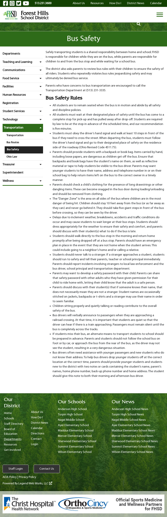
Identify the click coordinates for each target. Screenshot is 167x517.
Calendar (156, 3)
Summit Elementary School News (133, 446)
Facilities (23, 86)
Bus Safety (13, 149)
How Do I (115, 3)
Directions (37, 433)
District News (135, 3)
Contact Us (46, 469)
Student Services (23, 111)
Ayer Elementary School (73, 425)
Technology (23, 119)
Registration (10, 103)
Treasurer (23, 164)
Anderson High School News (130, 409)
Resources (97, 3)
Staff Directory (13, 424)
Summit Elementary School (75, 446)
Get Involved (12, 450)
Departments (11, 53)
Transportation (23, 127)
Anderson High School (72, 409)
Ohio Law (11, 157)
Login (34, 444)
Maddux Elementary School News (133, 430)
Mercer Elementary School (75, 436)
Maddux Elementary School (76, 430)
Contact (36, 439)
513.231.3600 (43, 3)
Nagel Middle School (71, 420)
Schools (9, 418)
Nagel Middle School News (129, 420)
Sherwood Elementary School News (135, 441)
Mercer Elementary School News (132, 436)
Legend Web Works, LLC (35, 483)
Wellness (23, 181)
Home (8, 413)
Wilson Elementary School (75, 452)
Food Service (23, 78)
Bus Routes (12, 142)
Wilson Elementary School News (132, 452)
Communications (23, 70)
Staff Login (15, 469)
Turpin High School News (128, 414)
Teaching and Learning (23, 62)
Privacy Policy (27, 477)
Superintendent (13, 172)
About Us (79, 3)
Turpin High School (70, 414)
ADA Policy (10, 477)
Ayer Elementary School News (131, 425)
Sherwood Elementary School (77, 441)
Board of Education (10, 432)
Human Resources (23, 95)
